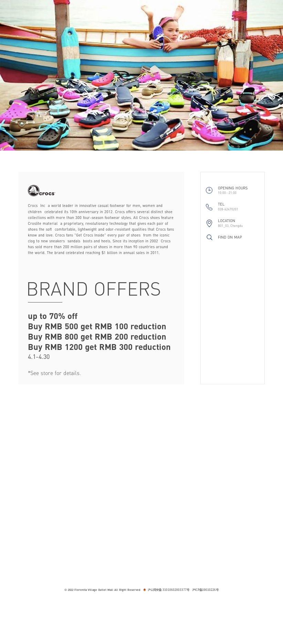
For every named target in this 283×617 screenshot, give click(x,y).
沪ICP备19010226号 (205, 589)
